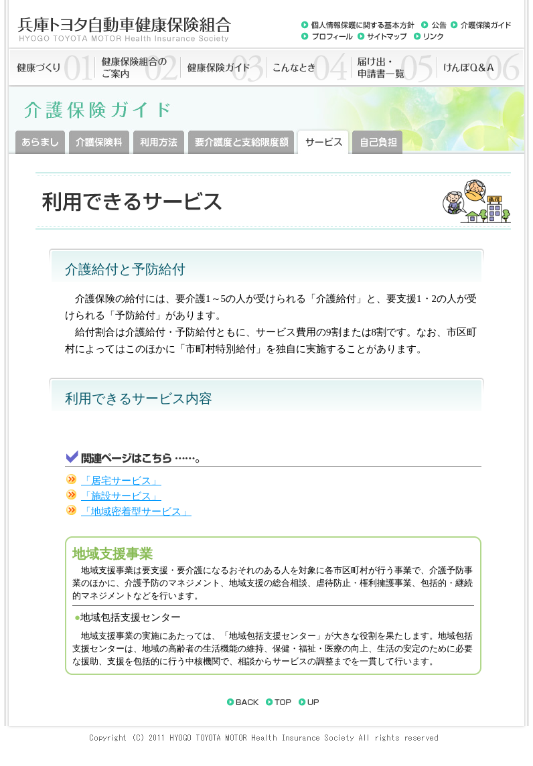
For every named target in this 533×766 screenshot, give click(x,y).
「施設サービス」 (121, 496)
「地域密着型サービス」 (136, 511)
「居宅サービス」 (121, 480)
